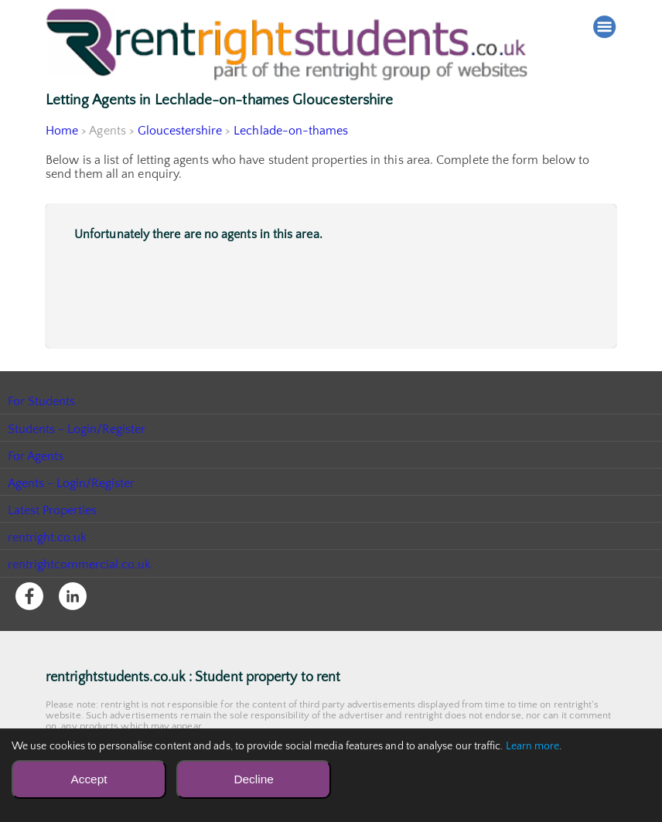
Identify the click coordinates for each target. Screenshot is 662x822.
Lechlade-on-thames (292, 131)
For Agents (36, 456)
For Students (42, 401)
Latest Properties (52, 510)
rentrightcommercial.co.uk (80, 564)
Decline (253, 779)
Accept (88, 779)
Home (62, 131)
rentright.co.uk (47, 537)
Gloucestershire (180, 131)
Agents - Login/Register (72, 483)
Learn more (533, 746)
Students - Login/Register (77, 429)
